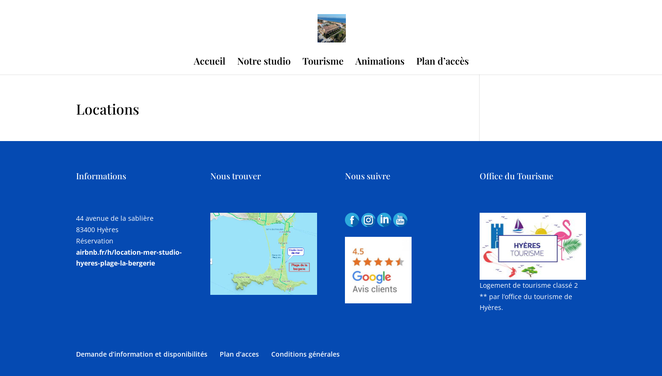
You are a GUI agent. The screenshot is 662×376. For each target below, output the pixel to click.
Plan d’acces (239, 354)
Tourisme (323, 62)
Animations (379, 62)
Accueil (209, 62)
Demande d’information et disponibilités (141, 354)
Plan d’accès (442, 62)
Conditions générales (305, 354)
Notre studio (264, 62)
